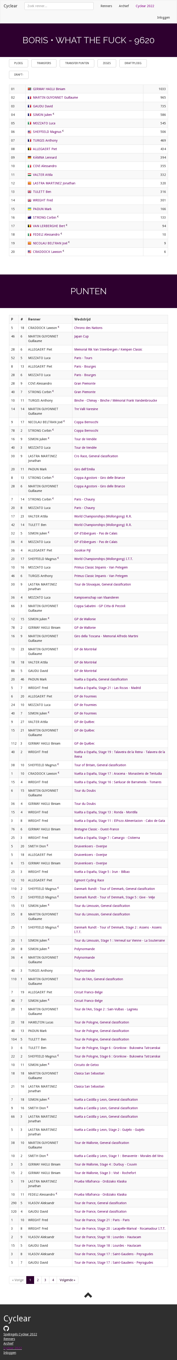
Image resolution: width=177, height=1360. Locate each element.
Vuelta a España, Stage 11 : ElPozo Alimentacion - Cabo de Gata (119, 821)
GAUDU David (43, 106)
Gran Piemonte (84, 383)
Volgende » (67, 1280)
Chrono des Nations (88, 328)
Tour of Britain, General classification (100, 765)
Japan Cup (81, 336)
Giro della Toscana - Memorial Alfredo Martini (106, 636)
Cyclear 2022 (145, 6)
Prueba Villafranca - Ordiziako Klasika (100, 1181)
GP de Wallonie (85, 619)
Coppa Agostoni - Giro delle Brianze (99, 478)
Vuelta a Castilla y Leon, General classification (106, 1099)
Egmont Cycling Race (89, 880)
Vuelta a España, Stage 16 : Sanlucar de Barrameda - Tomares (117, 782)
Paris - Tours (83, 358)
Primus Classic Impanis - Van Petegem (101, 567)
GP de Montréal (85, 649)
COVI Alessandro (45, 166)
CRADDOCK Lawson (47, 252)
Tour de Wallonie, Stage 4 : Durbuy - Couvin (105, 1164)
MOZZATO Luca (44, 123)
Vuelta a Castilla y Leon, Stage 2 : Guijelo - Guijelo (109, 1129)
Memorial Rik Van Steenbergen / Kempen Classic (108, 349)
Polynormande (84, 949)
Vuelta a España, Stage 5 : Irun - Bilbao (102, 872)
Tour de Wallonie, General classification (101, 1143)
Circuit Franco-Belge (88, 992)
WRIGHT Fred (43, 200)
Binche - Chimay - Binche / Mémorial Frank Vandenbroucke (115, 400)
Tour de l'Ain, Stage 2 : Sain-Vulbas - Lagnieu (106, 1009)
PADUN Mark (42, 209)
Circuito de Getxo (86, 1065)
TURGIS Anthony (45, 140)
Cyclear (11, 5)
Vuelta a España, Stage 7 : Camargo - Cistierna (107, 838)
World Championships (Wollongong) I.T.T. (103, 559)
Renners (106, 6)
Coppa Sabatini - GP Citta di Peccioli (99, 606)
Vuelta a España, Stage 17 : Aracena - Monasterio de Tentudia (118, 773)
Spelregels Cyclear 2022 (20, 1334)
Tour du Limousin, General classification (102, 906)
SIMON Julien (42, 115)
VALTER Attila (43, 175)
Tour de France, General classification (100, 1203)
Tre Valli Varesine (86, 409)
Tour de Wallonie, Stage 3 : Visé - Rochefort (105, 1173)
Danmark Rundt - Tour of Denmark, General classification (114, 889)
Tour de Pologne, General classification (101, 1022)
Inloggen (163, 17)
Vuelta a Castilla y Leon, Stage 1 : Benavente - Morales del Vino (118, 1156)
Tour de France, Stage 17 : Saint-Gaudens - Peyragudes (113, 1254)
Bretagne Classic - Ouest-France (96, 829)
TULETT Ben (42, 192)
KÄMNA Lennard (45, 157)
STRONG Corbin (44, 217)
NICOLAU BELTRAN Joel (50, 243)
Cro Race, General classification (96, 456)
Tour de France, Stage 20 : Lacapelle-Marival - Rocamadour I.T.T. (119, 1228)
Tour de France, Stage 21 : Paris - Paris (102, 1220)
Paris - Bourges (85, 366)
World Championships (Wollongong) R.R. (103, 516)
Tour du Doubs (85, 790)
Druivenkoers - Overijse (90, 846)
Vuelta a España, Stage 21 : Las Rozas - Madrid (107, 688)
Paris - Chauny (84, 499)
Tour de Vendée (85, 439)
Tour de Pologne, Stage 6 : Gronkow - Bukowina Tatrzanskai (117, 1048)
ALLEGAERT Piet (45, 149)
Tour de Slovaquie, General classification (102, 584)
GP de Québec (84, 722)
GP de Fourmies (85, 696)
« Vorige (18, 1280)
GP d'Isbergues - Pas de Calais (95, 533)
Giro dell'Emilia (84, 469)
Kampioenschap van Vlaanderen (96, 597)
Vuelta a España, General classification (101, 679)
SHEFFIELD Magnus (47, 132)
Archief (124, 6)
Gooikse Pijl (82, 550)
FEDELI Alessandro (46, 234)
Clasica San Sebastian (89, 1073)
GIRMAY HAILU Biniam (49, 89)
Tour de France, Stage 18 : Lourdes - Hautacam (107, 1237)
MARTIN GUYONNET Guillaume (55, 97)
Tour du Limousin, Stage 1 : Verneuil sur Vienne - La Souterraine (119, 940)
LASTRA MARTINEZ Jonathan (54, 183)
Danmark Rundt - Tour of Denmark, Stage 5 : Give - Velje (114, 897)
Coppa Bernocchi (86, 422)
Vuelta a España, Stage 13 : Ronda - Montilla (105, 812)
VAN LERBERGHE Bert (49, 226)
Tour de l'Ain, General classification (98, 979)
